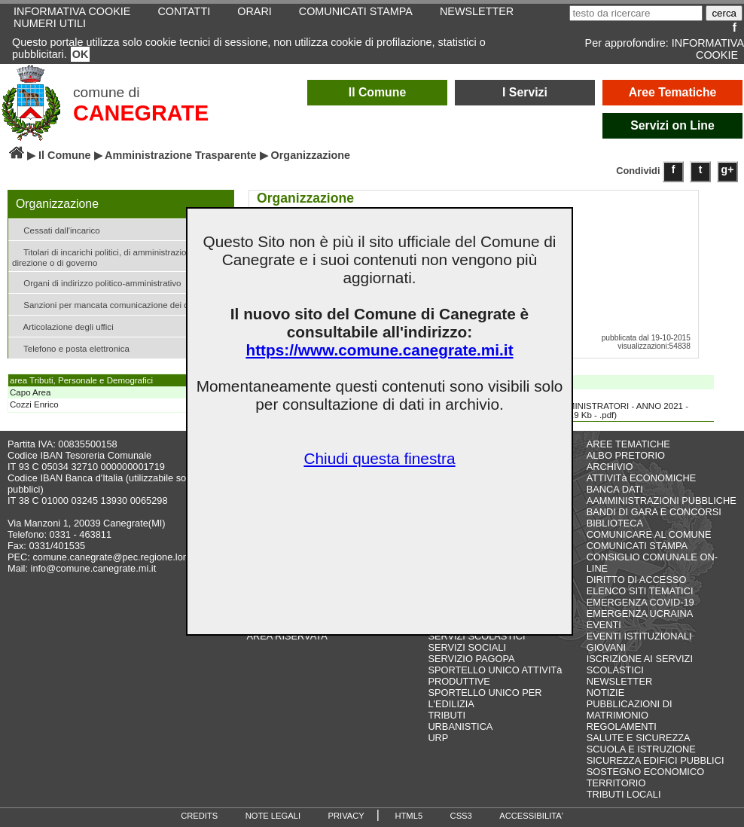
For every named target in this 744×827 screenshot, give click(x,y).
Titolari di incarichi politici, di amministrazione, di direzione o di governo (110, 256)
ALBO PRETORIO (626, 455)
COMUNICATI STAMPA (637, 545)
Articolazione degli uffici (63, 325)
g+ (727, 169)
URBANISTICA (460, 726)
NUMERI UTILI (50, 23)
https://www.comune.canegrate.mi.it (379, 350)
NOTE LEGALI (272, 815)
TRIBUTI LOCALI (624, 794)
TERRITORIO (616, 783)
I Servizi (524, 92)
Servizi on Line (672, 125)
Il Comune (378, 92)
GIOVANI (606, 647)
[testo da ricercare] (636, 13)
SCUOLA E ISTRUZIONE (641, 749)
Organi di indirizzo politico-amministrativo (96, 282)
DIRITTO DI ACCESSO (637, 579)
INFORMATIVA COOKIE (708, 49)
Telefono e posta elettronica (71, 347)
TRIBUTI (446, 715)
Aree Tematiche (673, 92)
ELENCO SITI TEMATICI (640, 591)
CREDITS (199, 815)
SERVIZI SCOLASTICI (476, 636)
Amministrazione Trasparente (181, 155)
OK (80, 54)
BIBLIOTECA (615, 523)
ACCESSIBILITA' (531, 815)
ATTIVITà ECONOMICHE (642, 478)
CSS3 (461, 815)
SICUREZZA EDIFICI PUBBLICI (655, 760)
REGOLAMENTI (622, 726)
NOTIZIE (605, 692)
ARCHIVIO (610, 466)
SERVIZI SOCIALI (467, 647)
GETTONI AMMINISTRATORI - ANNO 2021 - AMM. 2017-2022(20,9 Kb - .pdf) (590, 405)
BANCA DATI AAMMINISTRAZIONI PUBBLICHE (661, 495)
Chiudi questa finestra (379, 458)
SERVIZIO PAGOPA (471, 658)
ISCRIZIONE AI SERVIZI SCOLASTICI (640, 664)
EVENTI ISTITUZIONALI (639, 636)
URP (438, 737)
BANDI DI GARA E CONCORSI (654, 511)
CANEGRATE (141, 113)
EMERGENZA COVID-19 (640, 602)
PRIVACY (346, 815)
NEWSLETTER (619, 681)
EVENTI (604, 624)
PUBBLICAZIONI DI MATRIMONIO (629, 709)
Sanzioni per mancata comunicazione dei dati (105, 304)
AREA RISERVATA (287, 636)
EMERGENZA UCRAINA (640, 613)
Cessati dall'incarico (56, 229)
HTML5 (408, 815)
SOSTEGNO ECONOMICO (645, 771)
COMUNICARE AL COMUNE (649, 534)
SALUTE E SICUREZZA (639, 737)
